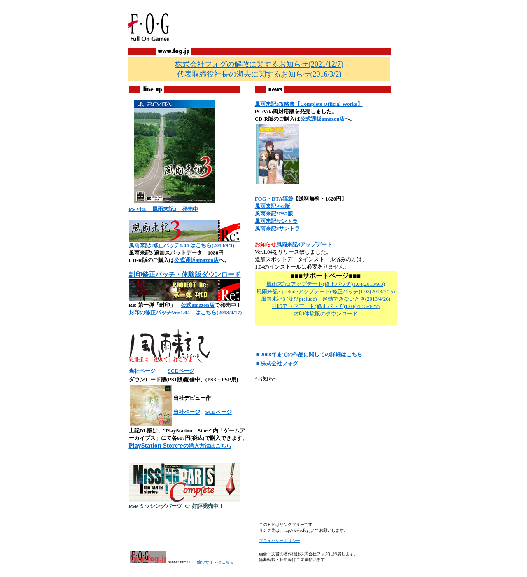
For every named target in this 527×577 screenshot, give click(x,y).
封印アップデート (293, 306)
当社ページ (186, 412)
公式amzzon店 (198, 305)
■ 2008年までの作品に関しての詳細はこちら (309, 354)
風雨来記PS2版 (273, 206)
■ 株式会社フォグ (277, 363)
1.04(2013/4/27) (362, 306)
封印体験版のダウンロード (326, 314)
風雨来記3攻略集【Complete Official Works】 (309, 104)
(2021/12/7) (259, 64)
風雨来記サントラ (276, 221)
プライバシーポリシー (279, 540)
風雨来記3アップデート (304, 244)
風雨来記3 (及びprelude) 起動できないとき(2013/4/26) (325, 299)
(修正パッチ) (330, 306)
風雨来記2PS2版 (274, 213)
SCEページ (181, 371)
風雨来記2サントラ (278, 228)
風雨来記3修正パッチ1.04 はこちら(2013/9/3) (181, 245)
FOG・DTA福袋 (274, 199)
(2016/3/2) (259, 74)
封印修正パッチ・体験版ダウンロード (185, 274)
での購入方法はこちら (180, 446)
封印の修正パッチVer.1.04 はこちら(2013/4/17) (185, 312)
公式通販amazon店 (196, 260)
